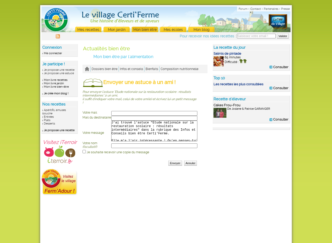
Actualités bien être (106, 48)
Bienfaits (152, 69)
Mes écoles (173, 29)
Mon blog (201, 29)
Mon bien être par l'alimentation (123, 56)
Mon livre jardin (54, 83)
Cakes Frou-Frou (226, 105)
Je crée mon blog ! (56, 93)
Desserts (49, 123)
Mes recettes (88, 29)
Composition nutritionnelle (179, 69)
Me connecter (53, 53)
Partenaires (271, 9)
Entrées (49, 117)
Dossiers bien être (104, 69)
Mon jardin (117, 29)
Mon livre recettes (55, 80)
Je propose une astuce (59, 73)
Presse (285, 9)
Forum (243, 9)
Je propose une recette (59, 70)
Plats (47, 120)
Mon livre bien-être (56, 86)
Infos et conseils (131, 69)
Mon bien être (145, 29)
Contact (255, 9)
